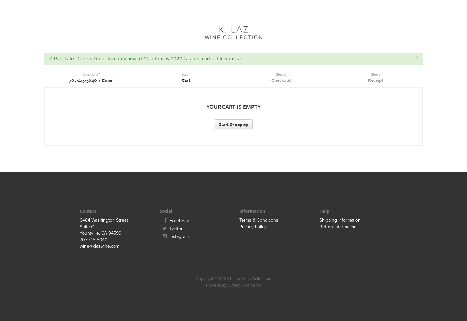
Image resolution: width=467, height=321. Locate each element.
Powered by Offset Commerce (233, 285)
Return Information (338, 226)
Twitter (171, 228)
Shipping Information (340, 220)
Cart (186, 80)
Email (108, 80)
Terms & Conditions (258, 220)
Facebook (174, 221)
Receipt (375, 80)
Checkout (281, 80)
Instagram (174, 236)
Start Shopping (233, 124)
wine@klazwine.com (99, 246)
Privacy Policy (253, 226)
